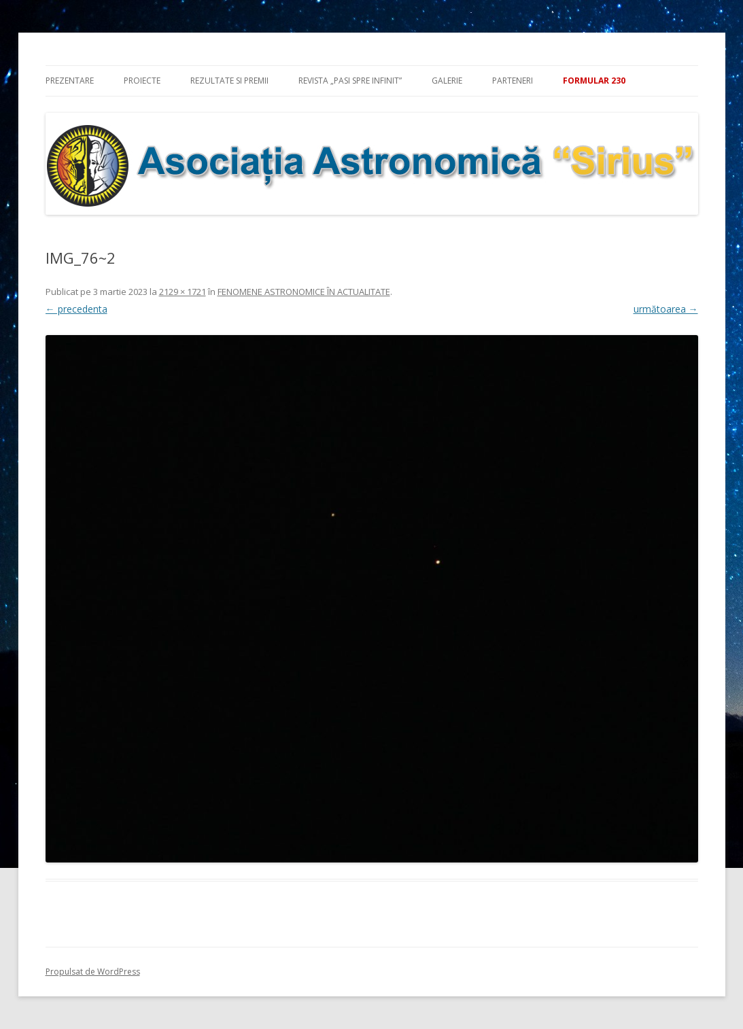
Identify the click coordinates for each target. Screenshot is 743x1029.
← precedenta (76, 308)
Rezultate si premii (229, 80)
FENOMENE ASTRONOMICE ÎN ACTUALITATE (304, 291)
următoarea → (666, 308)
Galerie (447, 80)
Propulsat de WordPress (93, 971)
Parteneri (512, 80)
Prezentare (70, 80)
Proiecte (142, 80)
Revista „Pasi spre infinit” (350, 80)
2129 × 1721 (182, 291)
